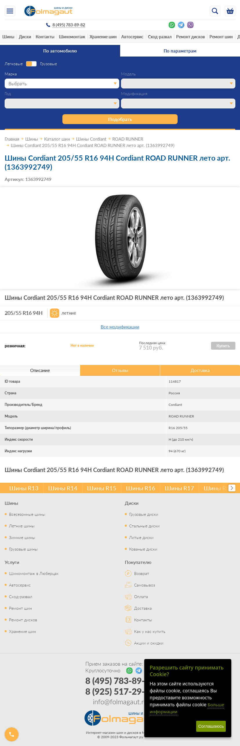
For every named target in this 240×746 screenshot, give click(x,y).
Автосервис (132, 36)
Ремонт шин (221, 36)
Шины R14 (62, 488)
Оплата (141, 596)
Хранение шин (103, 36)
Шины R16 (140, 488)
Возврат (141, 573)
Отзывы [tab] (120, 370)
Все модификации (120, 326)
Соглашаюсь (211, 726)
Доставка (143, 608)
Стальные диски (144, 526)
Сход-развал (160, 36)
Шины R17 (179, 488)
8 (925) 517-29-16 (120, 691)
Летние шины (22, 526)
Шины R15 (101, 488)
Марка (11, 74)
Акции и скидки (148, 643)
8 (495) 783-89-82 (120, 680)
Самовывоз (144, 585)
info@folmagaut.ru (120, 701)
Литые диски (141, 537)
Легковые (14, 63)
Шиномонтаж (72, 36)
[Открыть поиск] (215, 11)
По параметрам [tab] (180, 51)
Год (8, 93)
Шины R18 (218, 488)
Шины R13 (24, 488)
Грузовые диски (143, 514)
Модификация (134, 93)
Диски (25, 36)
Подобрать (120, 119)
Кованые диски (143, 549)
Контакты (45, 36)
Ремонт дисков (190, 36)
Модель (128, 74)
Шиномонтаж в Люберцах (34, 573)
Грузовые (48, 63)
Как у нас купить (149, 631)
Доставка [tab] (200, 370)
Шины (8, 36)
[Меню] (10, 11)
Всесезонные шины (27, 514)
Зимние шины (22, 537)
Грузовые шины (23, 549)
